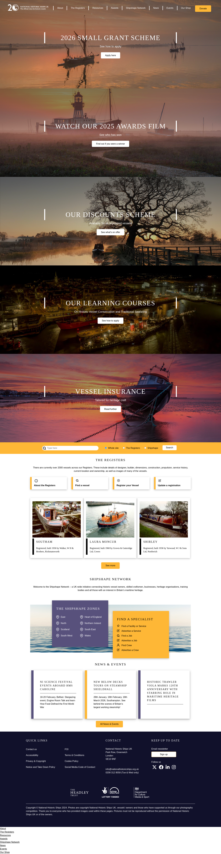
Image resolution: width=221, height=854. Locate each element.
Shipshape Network (136, 8)
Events (169, 8)
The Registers (78, 8)
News (156, 8)
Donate (203, 8)
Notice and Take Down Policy (40, 767)
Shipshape (152, 448)
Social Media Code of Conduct (80, 767)
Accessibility (32, 755)
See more (110, 565)
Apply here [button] (110, 55)
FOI (66, 749)
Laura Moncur (103, 541)
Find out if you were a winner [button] (110, 143)
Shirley (150, 541)
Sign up (164, 754)
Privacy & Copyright (36, 761)
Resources (97, 8)
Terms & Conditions (74, 755)
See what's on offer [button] (110, 232)
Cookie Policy (71, 761)
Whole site (113, 448)
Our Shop (186, 8)
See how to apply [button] (110, 320)
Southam (44, 541)
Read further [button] (110, 409)
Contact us (31, 749)
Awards (114, 8)
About (60, 8)
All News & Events (109, 724)
